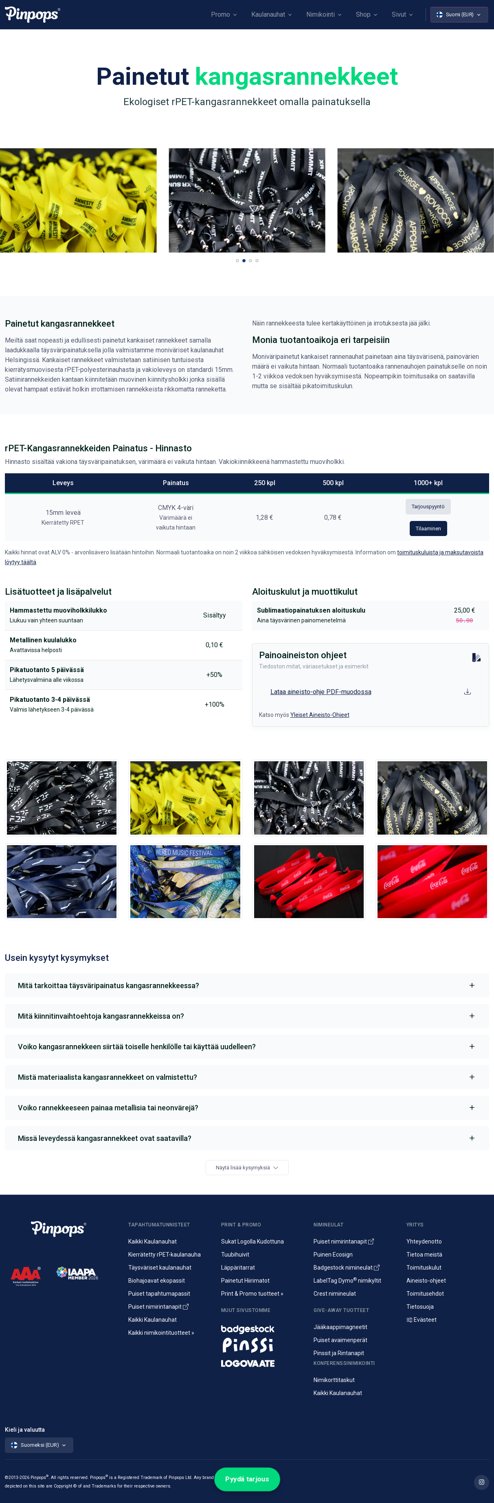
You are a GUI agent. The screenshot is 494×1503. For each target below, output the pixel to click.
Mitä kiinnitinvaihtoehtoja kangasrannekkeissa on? (101, 1016)
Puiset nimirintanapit (158, 1306)
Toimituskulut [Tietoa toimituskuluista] (423, 1267)
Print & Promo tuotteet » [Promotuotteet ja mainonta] (252, 1293)
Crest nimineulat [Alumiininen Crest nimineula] (335, 1293)
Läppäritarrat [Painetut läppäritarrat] (238, 1267)
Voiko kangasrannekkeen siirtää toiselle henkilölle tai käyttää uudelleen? (137, 1046)
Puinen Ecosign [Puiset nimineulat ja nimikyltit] (333, 1254)
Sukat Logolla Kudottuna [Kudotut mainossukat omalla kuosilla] (252, 1241)
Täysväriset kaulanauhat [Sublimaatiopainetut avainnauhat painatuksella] (159, 1267)
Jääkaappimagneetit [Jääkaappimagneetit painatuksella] (340, 1327)
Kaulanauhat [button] (268, 14)
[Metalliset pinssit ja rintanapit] (262, 1344)
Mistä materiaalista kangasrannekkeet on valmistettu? (107, 1077)
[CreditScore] (25, 1276)
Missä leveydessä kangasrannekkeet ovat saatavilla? (104, 1138)
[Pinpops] (32, 14)
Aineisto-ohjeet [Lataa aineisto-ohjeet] (426, 1280)
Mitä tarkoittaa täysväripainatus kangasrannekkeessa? (108, 985)
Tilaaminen (428, 528)
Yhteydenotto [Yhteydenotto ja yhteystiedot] (424, 1241)
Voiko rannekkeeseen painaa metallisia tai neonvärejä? (108, 1107)
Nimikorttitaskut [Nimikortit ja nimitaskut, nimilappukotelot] (334, 1380)
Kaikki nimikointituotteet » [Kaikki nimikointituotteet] (161, 1332)
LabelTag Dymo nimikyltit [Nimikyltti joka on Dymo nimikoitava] (347, 1280)
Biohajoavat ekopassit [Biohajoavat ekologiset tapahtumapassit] (156, 1280)
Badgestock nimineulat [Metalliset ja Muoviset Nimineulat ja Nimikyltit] (347, 1267)
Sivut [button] (399, 14)
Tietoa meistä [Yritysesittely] (424, 1254)
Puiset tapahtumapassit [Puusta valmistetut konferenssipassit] (159, 1293)
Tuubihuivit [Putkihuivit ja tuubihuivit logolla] (235, 1254)
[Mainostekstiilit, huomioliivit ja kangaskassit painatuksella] (262, 1361)
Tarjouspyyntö (428, 506)
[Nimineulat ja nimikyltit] (262, 1327)
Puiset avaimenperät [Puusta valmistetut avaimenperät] (340, 1340)
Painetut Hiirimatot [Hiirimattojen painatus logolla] (245, 1280)
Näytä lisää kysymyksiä (247, 1168)
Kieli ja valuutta (25, 1429)
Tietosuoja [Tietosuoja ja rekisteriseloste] (420, 1306)
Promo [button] (220, 14)
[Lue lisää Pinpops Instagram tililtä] (481, 1482)
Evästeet (421, 1319)
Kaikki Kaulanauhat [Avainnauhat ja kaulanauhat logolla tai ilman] (152, 1241)
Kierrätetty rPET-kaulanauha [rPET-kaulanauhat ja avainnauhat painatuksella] (164, 1254)
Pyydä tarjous (247, 1479)
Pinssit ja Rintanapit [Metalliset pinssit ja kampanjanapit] (339, 1353)
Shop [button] (363, 14)
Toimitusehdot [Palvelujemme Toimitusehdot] (425, 1293)
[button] (237, 260)
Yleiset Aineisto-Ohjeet (319, 715)
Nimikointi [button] (320, 14)
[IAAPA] (77, 1272)
